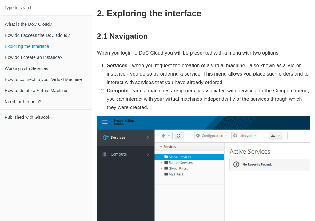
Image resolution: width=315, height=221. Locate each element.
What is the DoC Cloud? (28, 24)
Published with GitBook (27, 117)
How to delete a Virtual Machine (36, 90)
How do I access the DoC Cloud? (37, 35)
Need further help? (23, 101)
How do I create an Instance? (33, 57)
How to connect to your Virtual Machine (43, 79)
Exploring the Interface (27, 46)
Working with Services (26, 68)
